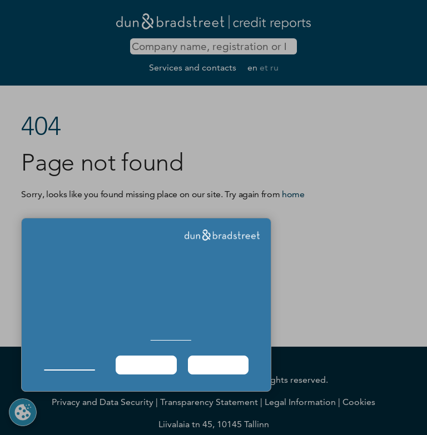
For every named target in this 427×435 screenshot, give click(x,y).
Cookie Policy (171, 337)
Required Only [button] (145, 365)
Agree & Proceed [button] (218, 365)
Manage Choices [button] (69, 365)
